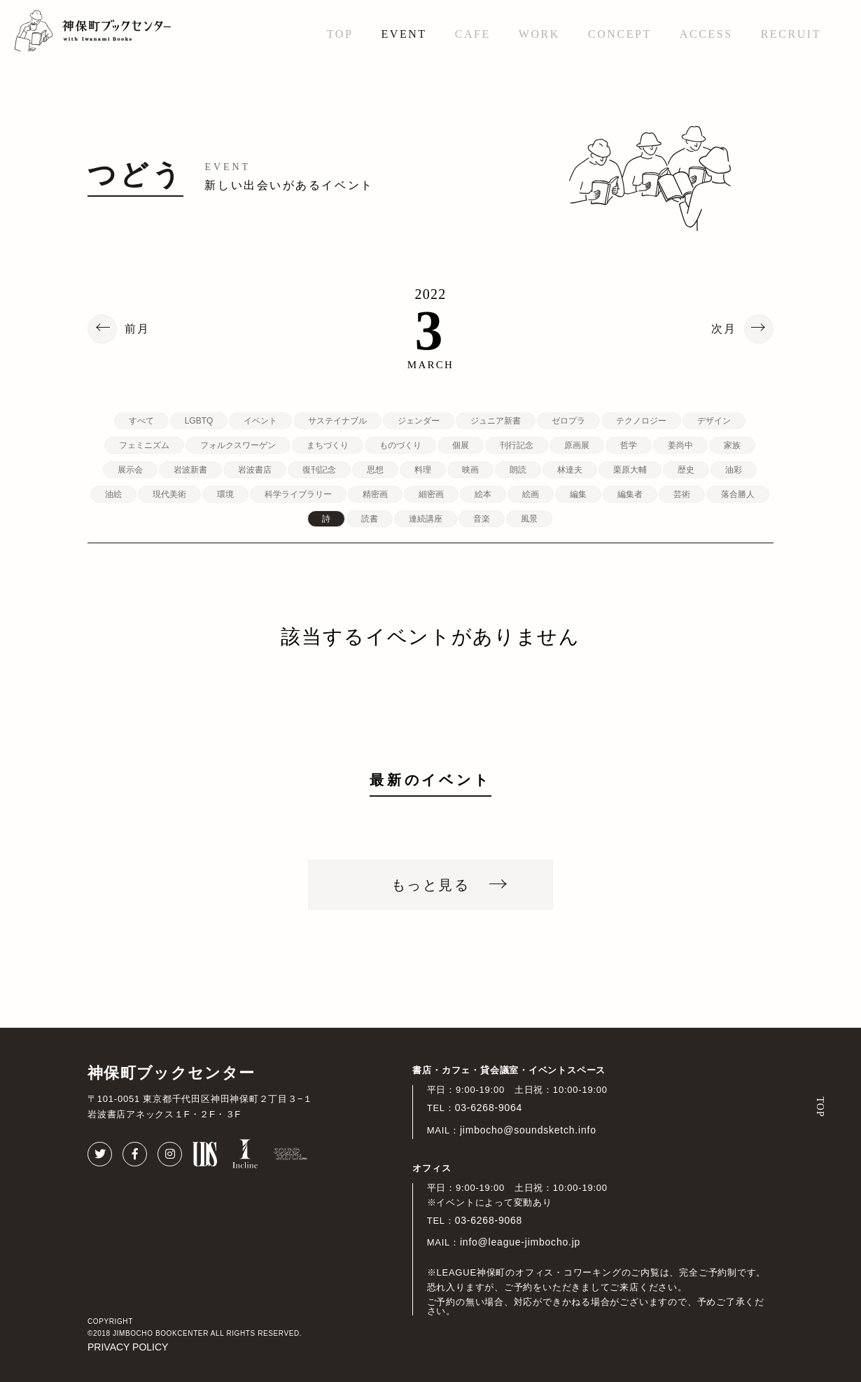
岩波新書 (190, 470)
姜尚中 (680, 445)
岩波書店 (255, 470)
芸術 (681, 494)
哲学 (628, 445)
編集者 (630, 494)
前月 (137, 329)
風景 (529, 519)
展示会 (130, 470)
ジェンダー (419, 421)
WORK (539, 34)
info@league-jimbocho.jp (520, 1242)
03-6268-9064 (489, 1107)
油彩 (733, 470)
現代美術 (169, 494)
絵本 (483, 494)
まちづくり (328, 445)
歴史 (686, 470)
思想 (375, 470)
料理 (422, 470)
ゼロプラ (568, 421)
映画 (470, 470)
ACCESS (706, 34)
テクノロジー (641, 421)
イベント (260, 421)
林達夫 (569, 470)
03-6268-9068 (489, 1220)
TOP (340, 34)
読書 (369, 519)
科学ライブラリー (298, 494)
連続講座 (425, 519)
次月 (723, 329)
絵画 (530, 494)
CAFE (473, 34)
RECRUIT (791, 34)
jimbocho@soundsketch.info (528, 1130)
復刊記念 (319, 470)
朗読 (518, 470)
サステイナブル (337, 421)
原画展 (576, 445)
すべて (141, 421)
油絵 (113, 494)
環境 (225, 494)
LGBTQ (199, 421)
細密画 (431, 494)
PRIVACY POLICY (128, 1347)
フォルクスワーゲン (238, 445)
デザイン (714, 421)
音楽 (481, 519)
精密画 (375, 494)
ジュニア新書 (495, 421)
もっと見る (430, 885)
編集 (578, 494)
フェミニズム (144, 445)
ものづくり (400, 445)
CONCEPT (620, 34)
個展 (460, 445)
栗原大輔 (630, 470)
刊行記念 (516, 445)
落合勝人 (738, 494)
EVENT (403, 34)
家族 (732, 445)
